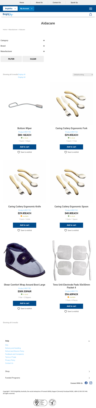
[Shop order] (83, 74)
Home (22, 2)
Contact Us (57, 2)
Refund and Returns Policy (14, 351)
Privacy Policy (10, 360)
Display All (21, 74)
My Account (24, 8)
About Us (39, 2)
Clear (33, 59)
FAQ (6, 345)
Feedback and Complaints (14, 354)
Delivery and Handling (13, 348)
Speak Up (74, 2)
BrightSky (8, 8)
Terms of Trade (10, 357)
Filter (11, 59)
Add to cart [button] (24, 147)
